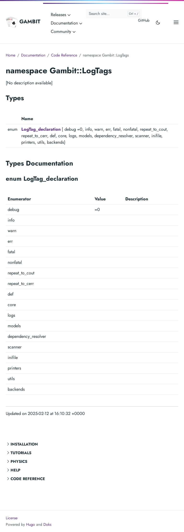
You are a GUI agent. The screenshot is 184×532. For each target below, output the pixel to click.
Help (15, 470)
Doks (47, 524)
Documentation (33, 55)
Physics (19, 461)
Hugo (30, 524)
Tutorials (21, 453)
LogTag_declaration (41, 129)
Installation (24, 444)
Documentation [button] (67, 23)
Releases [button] (61, 15)
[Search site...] (114, 13)
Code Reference (28, 479)
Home (10, 55)
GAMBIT (23, 22)
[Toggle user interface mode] (157, 22)
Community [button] (63, 31)
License (11, 518)
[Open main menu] (176, 22)
